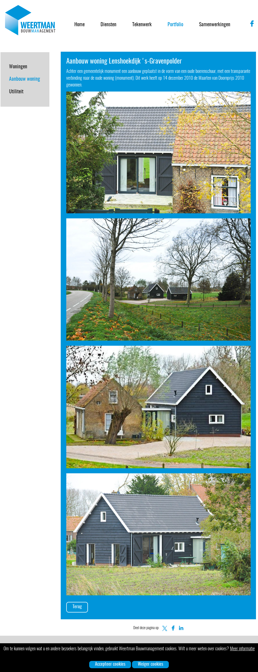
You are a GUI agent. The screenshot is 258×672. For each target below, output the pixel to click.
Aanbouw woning (24, 79)
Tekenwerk (142, 24)
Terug (77, 607)
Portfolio (175, 24)
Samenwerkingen (214, 24)
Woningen (18, 66)
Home (79, 24)
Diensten (108, 24)
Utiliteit (16, 91)
